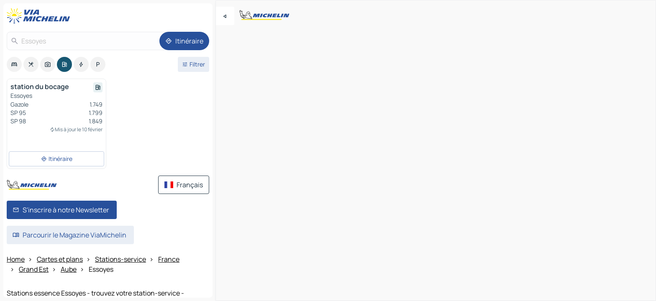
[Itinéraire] (184, 41)
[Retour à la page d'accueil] (40, 16)
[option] (14, 64)
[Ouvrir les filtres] (193, 64)
